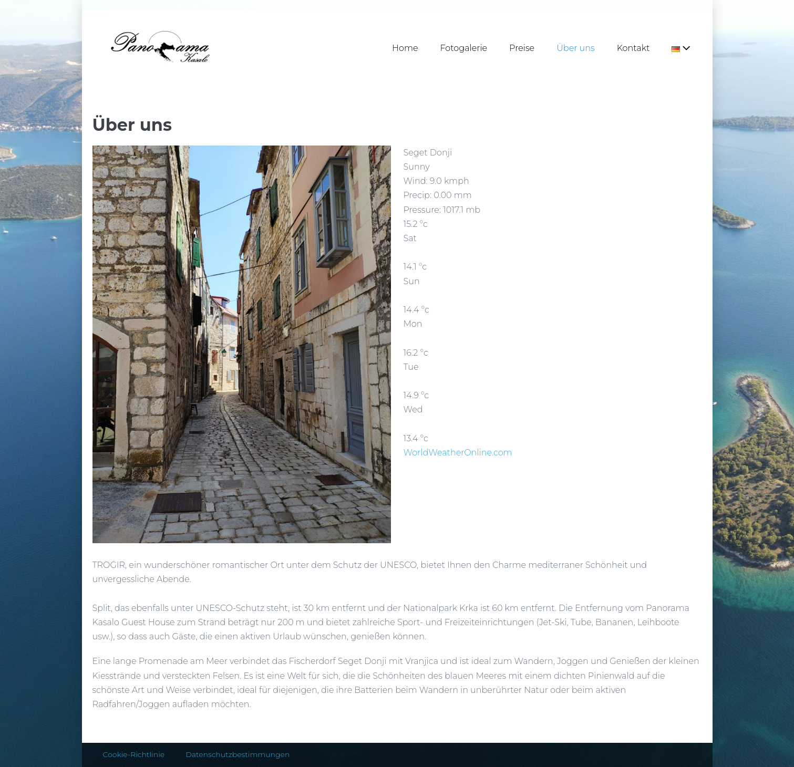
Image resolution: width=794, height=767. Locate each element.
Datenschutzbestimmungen (237, 754)
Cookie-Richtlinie (134, 754)
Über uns (575, 48)
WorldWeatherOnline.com (458, 453)
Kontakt (633, 48)
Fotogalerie (464, 48)
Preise (521, 48)
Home (405, 48)
